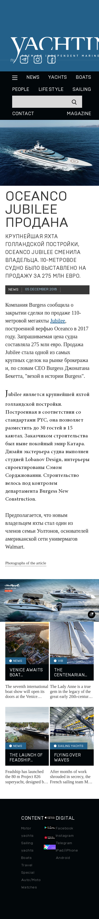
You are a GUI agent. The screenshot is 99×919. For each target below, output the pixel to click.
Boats (26, 858)
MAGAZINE (79, 113)
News (32, 77)
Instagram (65, 836)
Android (63, 858)
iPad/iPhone (67, 850)
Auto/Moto (31, 880)
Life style (51, 89)
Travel (26, 865)
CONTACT (23, 113)
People (20, 89)
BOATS (83, 77)
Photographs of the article (25, 563)
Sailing (82, 89)
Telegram (64, 843)
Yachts (57, 77)
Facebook (64, 828)
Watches (29, 887)
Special (27, 872)
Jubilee (57, 321)
